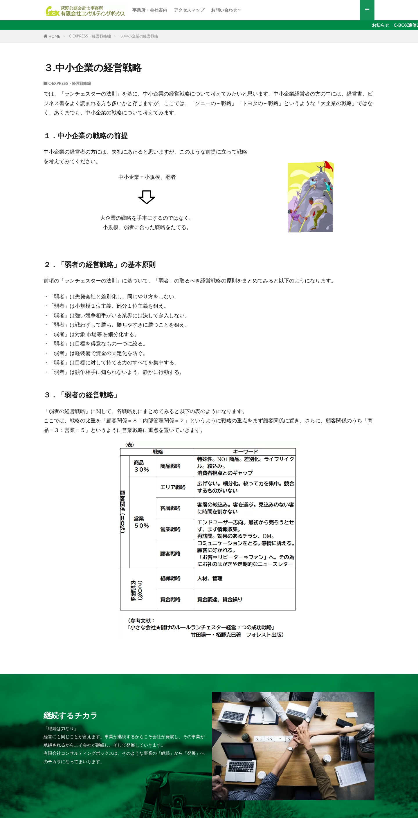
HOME (54, 36)
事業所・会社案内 (149, 9)
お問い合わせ (224, 9)
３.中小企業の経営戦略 (139, 36)
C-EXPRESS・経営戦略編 (90, 36)
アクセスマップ (189, 9)
